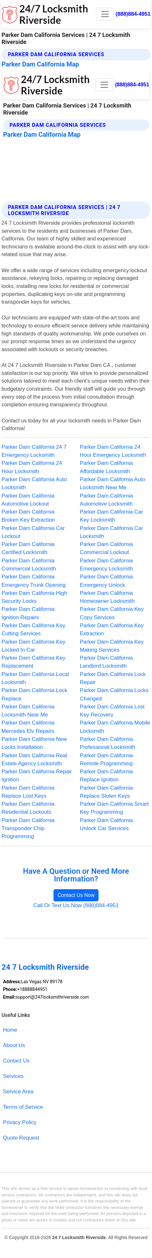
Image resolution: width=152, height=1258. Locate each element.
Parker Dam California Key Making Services (112, 646)
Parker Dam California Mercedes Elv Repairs (28, 727)
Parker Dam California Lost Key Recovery (112, 711)
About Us (14, 1045)
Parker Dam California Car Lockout (33, 532)
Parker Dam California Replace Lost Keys (28, 792)
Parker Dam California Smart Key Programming (114, 808)
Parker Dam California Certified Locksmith (28, 548)
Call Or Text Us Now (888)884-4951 (76, 905)
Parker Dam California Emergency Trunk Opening (34, 581)
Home (10, 1030)
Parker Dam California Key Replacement (33, 662)
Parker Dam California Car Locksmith (111, 532)
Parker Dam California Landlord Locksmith (106, 662)
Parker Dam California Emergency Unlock (106, 581)
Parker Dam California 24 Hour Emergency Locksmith (113, 451)
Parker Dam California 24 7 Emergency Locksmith (34, 451)
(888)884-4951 (133, 14)
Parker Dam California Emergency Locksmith (106, 565)
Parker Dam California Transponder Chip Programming (28, 828)
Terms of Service (23, 1107)
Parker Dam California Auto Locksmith (34, 483)
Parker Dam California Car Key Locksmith (111, 516)
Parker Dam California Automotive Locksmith (106, 500)
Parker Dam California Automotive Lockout (28, 500)
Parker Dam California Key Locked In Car (33, 646)
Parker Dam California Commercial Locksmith (29, 565)
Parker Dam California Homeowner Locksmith (107, 597)
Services (13, 1076)
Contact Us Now (76, 895)
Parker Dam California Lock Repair (113, 678)
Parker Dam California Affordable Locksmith (106, 467)
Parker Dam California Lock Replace (35, 694)
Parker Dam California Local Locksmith (35, 678)
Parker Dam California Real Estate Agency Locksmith (34, 759)
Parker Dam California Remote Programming (106, 759)
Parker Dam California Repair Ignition (37, 775)
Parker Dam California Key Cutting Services (33, 629)
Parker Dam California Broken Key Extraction (28, 516)
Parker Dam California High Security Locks (34, 597)
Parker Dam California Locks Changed (114, 694)
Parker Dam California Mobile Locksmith (115, 727)
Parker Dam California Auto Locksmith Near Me (112, 483)
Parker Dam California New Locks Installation (34, 743)
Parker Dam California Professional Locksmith (107, 743)
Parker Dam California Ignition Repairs (28, 613)
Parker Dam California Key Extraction (112, 629)
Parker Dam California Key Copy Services (112, 613)
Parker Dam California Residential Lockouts (28, 808)
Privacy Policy (19, 1122)
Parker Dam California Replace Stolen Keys (106, 792)
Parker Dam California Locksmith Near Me (28, 711)
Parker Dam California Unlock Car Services (106, 824)
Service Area (18, 1092)
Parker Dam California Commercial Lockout (106, 548)
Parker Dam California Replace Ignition (106, 775)
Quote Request (21, 1138)
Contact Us (16, 1061)
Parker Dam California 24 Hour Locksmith (32, 467)
